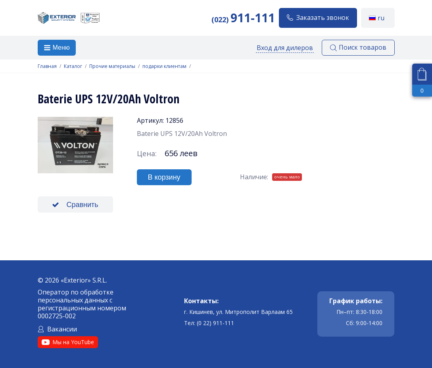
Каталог (73, 66)
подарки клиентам (164, 66)
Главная (47, 66)
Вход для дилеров (285, 47)
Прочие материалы (112, 66)
